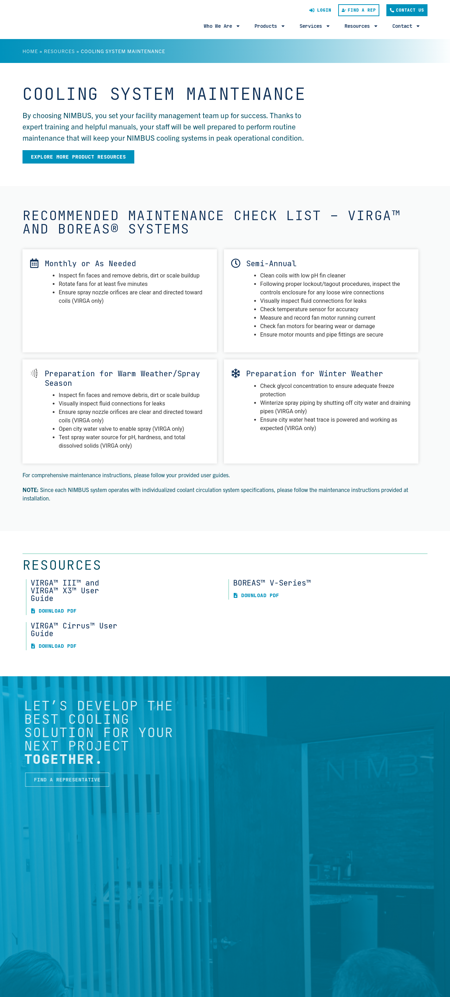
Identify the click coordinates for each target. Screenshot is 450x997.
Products (270, 26)
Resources (361, 26)
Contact (406, 26)
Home (30, 51)
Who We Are (222, 26)
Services (315, 26)
